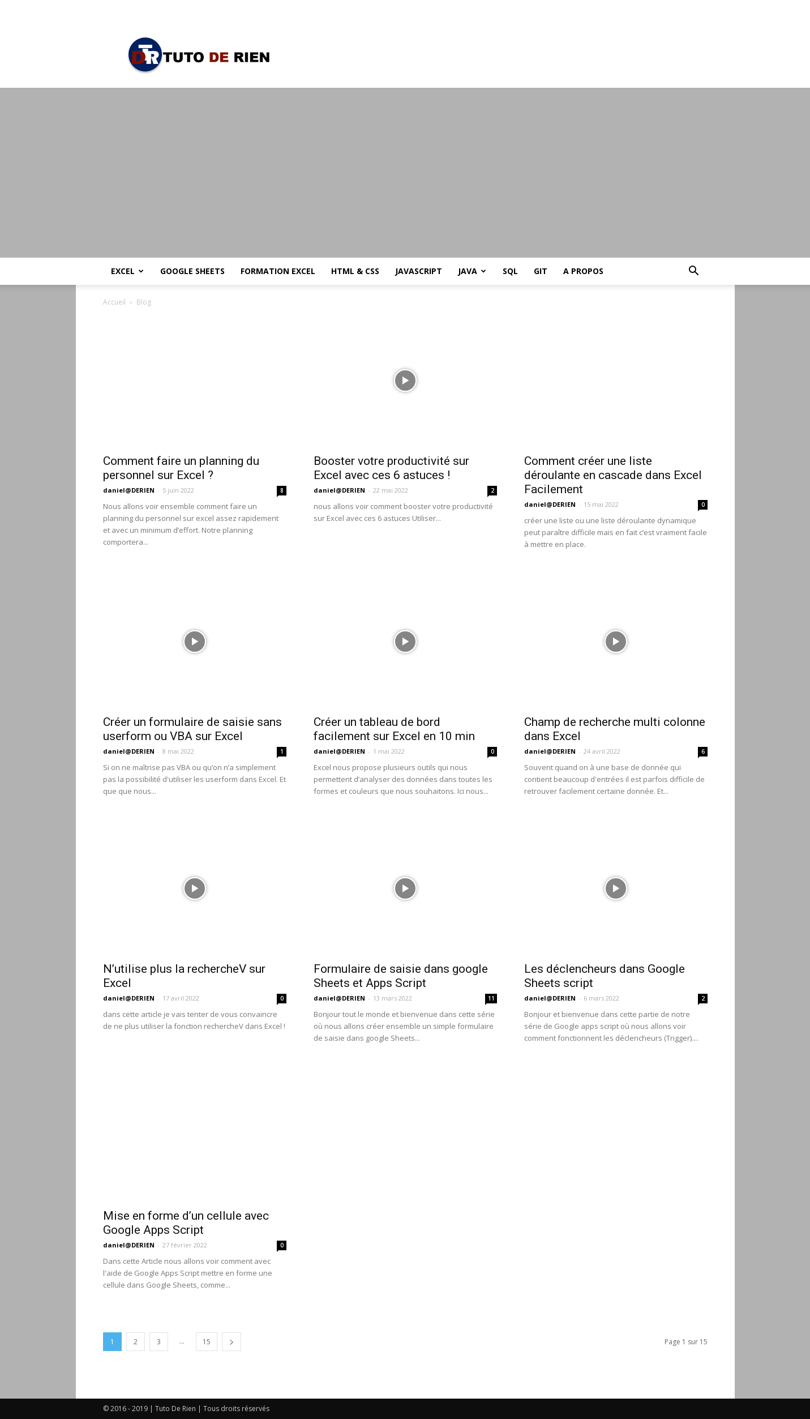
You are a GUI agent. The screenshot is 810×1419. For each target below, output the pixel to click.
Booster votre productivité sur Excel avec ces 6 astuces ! (391, 468)
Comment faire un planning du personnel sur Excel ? (181, 468)
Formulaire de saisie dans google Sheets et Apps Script (401, 976)
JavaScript (418, 271)
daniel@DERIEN (129, 490)
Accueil (114, 302)
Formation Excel (278, 271)
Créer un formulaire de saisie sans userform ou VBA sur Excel (192, 729)
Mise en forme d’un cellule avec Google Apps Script (186, 1223)
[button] (694, 272)
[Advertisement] (405, 172)
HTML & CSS (355, 271)
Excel (127, 271)
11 (491, 998)
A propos (583, 271)
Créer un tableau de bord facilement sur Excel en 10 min (394, 729)
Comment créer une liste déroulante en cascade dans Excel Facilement (613, 475)
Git (540, 271)
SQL (510, 271)
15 (207, 1342)
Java (472, 271)
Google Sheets (192, 271)
